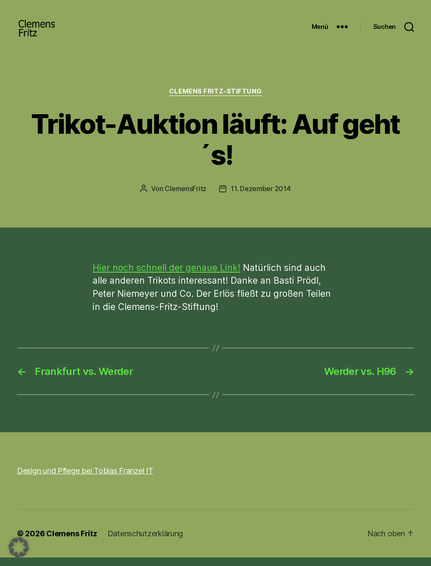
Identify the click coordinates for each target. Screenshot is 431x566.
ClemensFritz (185, 197)
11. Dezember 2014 (260, 197)
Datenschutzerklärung (145, 542)
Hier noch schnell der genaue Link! (166, 276)
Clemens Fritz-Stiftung (215, 100)
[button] (18, 547)
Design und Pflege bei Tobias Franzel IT (85, 479)
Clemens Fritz (71, 542)
